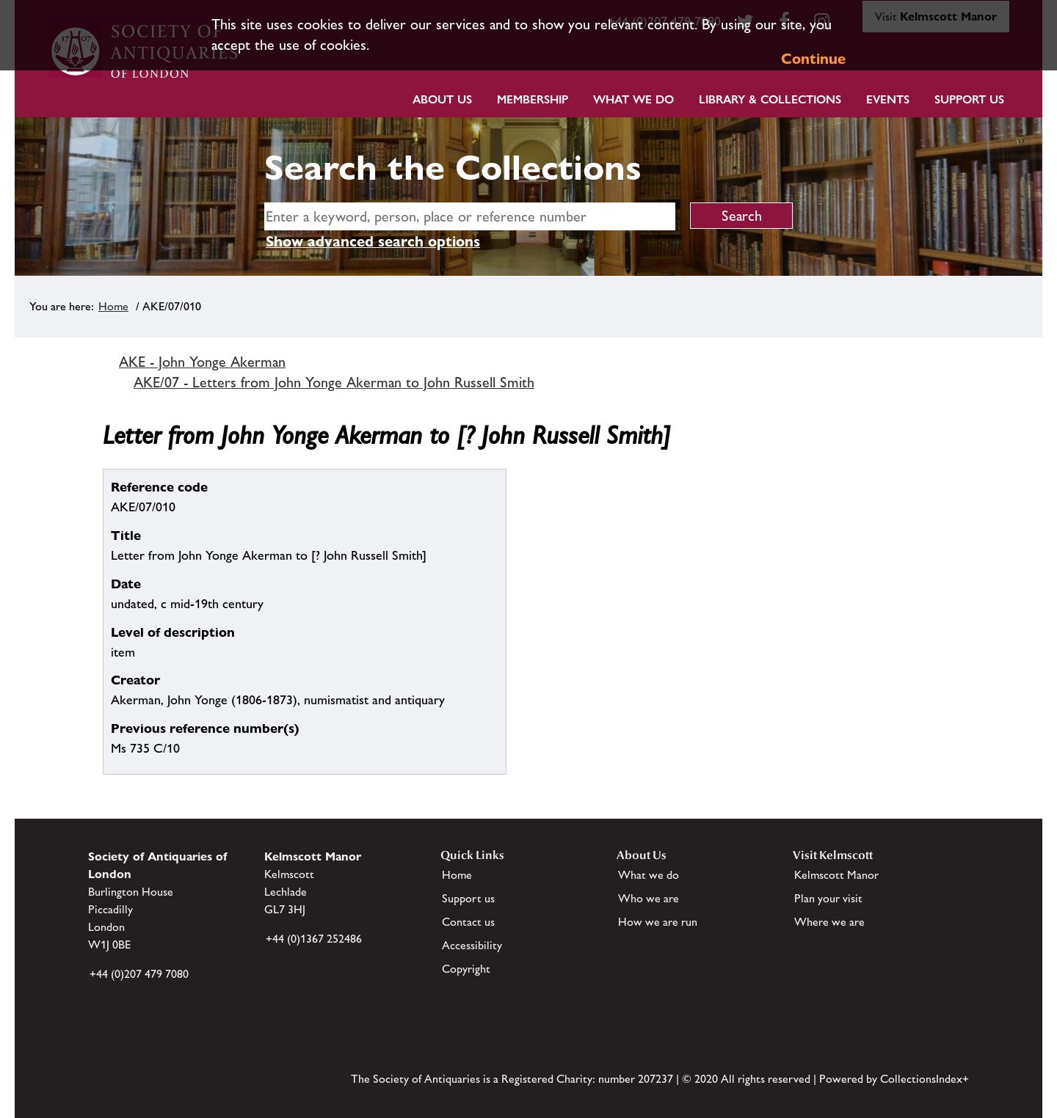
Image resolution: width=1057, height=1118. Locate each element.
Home (113, 306)
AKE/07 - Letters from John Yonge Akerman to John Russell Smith (334, 382)
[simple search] (469, 216)
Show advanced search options (373, 241)
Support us (468, 898)
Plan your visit (828, 898)
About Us (442, 99)
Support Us (969, 99)
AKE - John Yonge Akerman (202, 361)
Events (887, 99)
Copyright (466, 969)
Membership (532, 99)
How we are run (657, 922)
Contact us (468, 922)
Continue (813, 58)
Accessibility (472, 945)
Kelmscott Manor (836, 875)
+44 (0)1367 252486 (314, 939)
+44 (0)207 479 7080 (139, 974)
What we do (633, 99)
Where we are (829, 922)
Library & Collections (770, 99)
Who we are (648, 898)
